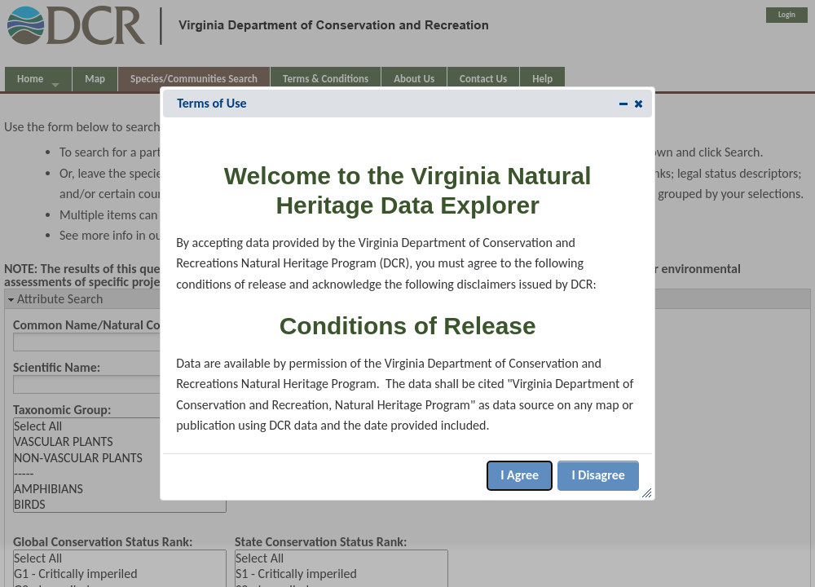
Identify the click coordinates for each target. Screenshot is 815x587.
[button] (638, 103)
